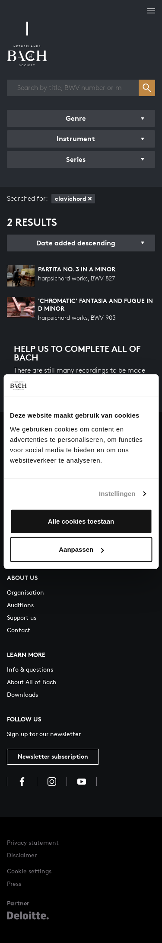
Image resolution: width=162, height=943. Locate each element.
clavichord (73, 198)
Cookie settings (29, 871)
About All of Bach (32, 682)
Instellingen (117, 493)
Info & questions (30, 669)
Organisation (25, 592)
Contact (18, 630)
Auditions (20, 604)
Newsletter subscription (53, 756)
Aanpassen (81, 549)
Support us (21, 617)
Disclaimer (22, 855)
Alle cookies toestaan (81, 521)
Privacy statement (33, 842)
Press (14, 883)
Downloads (22, 694)
